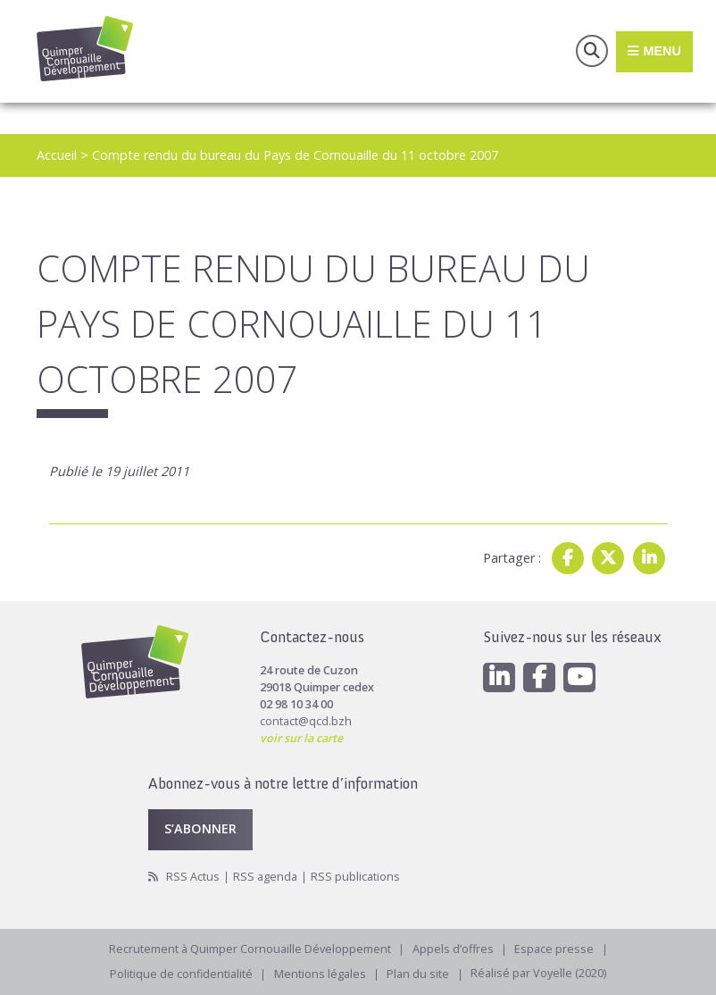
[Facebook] (539, 677)
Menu (654, 51)
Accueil (57, 154)
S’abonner (200, 828)
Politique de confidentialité (181, 974)
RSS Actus (193, 876)
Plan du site (418, 974)
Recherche (592, 51)
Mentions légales (320, 974)
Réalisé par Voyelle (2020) (539, 974)
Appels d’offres (453, 949)
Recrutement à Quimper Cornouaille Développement (250, 949)
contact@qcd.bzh (306, 721)
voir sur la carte (301, 738)
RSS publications (355, 876)
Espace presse (555, 949)
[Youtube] (579, 677)
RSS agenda (265, 876)
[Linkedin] (499, 677)
